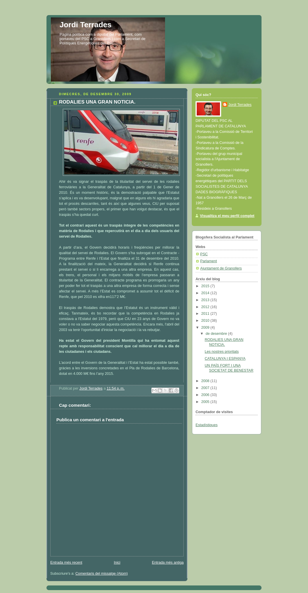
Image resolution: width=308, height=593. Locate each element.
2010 (206, 321)
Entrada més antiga (168, 563)
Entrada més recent (66, 563)
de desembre (217, 334)
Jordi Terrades (86, 24)
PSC (204, 254)
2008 (206, 381)
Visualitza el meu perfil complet (227, 216)
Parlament (208, 261)
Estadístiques (207, 425)
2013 (206, 300)
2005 (206, 402)
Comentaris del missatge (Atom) (102, 574)
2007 (206, 388)
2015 (206, 286)
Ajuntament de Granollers (221, 268)
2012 (206, 307)
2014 (206, 293)
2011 (206, 314)
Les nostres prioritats (222, 352)
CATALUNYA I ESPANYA (225, 359)
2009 (206, 328)
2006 (206, 395)
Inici (117, 563)
